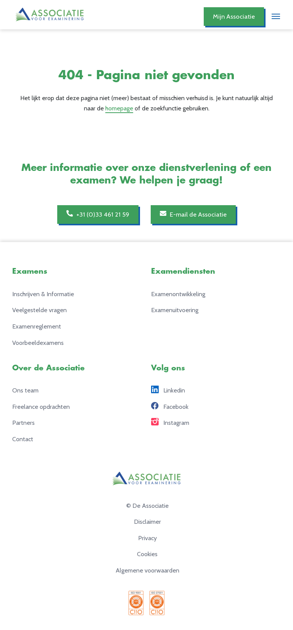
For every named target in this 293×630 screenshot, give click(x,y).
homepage (119, 108)
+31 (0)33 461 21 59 (97, 214)
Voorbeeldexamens (38, 342)
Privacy (147, 538)
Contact (22, 439)
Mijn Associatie (234, 16)
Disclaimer (147, 521)
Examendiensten (183, 271)
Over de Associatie (48, 368)
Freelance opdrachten (41, 406)
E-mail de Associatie (193, 214)
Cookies (147, 554)
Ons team (25, 390)
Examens (29, 271)
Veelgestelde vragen (39, 310)
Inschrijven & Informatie (43, 294)
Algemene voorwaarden (147, 570)
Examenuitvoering (174, 310)
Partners (23, 422)
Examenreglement (36, 326)
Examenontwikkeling (178, 294)
